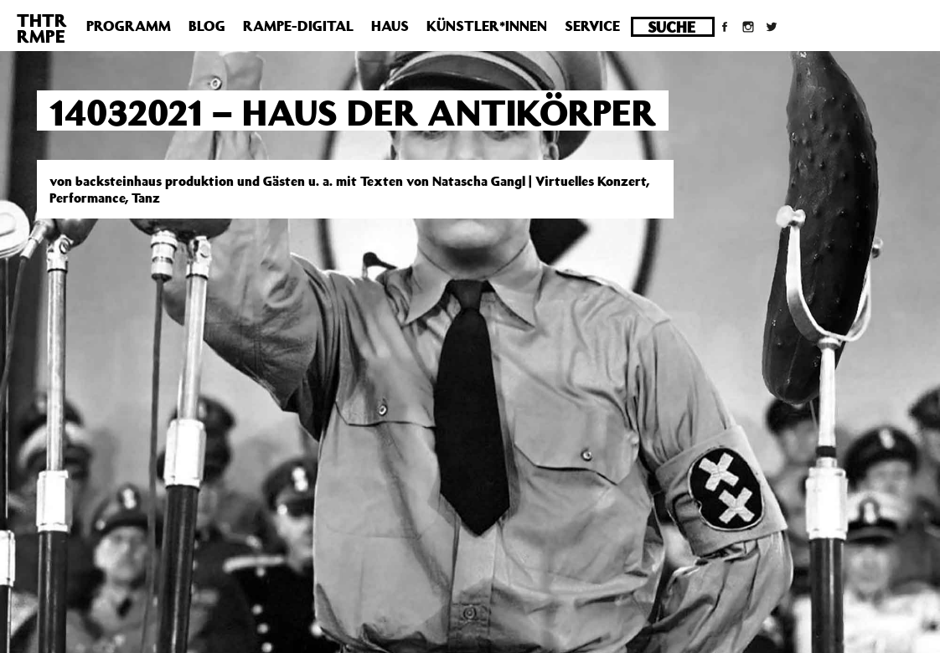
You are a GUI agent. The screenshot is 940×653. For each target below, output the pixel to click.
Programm (128, 26)
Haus (390, 26)
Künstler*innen (486, 26)
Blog (207, 26)
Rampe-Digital (298, 26)
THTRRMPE (42, 28)
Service (592, 26)
